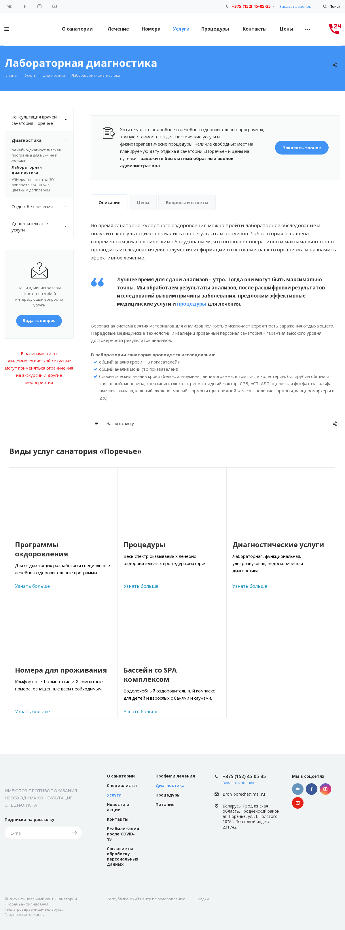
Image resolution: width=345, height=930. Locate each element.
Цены (286, 29)
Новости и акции (118, 807)
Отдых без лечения (42, 206)
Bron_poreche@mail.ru (244, 794)
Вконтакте (9, 6)
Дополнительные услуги (42, 226)
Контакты (255, 29)
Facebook (24, 6)
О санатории (77, 29)
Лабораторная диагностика (27, 170)
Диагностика (42, 140)
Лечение (118, 29)
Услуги (181, 29)
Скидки (202, 898)
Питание (165, 804)
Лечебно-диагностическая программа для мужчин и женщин (36, 155)
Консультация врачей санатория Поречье (42, 119)
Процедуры (215, 29)
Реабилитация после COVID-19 (123, 834)
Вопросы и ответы (187, 202)
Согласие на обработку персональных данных (122, 856)
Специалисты (122, 785)
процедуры (191, 303)
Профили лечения (175, 776)
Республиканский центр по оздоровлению (146, 898)
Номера (151, 29)
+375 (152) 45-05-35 (251, 6)
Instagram (39, 6)
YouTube (54, 6)
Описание (109, 202)
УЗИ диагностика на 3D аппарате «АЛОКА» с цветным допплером (33, 185)
